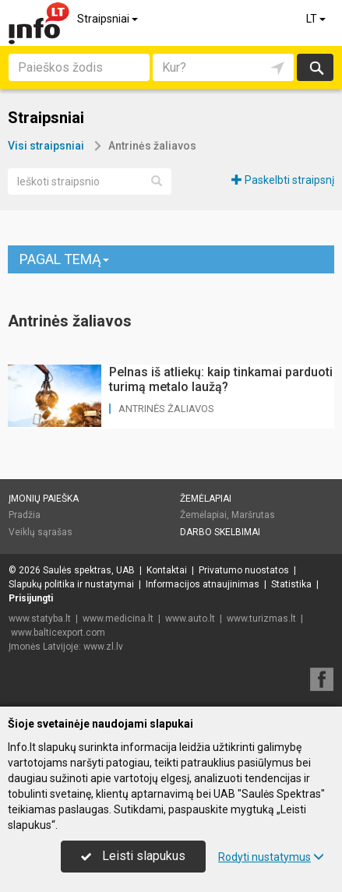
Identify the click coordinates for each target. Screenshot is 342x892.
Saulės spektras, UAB (89, 570)
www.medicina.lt (118, 618)
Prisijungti (31, 598)
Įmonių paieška (44, 498)
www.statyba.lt (40, 618)
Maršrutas (253, 514)
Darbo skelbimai (220, 532)
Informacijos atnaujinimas (202, 584)
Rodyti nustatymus (271, 857)
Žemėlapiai (205, 498)
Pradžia (25, 514)
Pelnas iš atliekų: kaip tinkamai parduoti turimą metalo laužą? (221, 379)
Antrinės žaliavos (166, 408)
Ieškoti (315, 67)
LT (317, 18)
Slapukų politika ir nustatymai (71, 584)
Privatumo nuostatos (244, 570)
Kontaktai (166, 570)
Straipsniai (108, 18)
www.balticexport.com (58, 632)
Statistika (291, 584)
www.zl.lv (103, 646)
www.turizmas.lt (261, 618)
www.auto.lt (190, 618)
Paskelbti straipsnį (282, 180)
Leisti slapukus (133, 855)
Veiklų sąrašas (40, 532)
